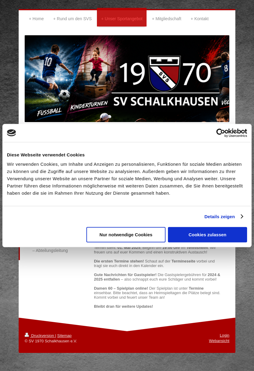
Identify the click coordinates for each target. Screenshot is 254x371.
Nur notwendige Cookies (126, 234)
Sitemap (64, 335)
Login (224, 335)
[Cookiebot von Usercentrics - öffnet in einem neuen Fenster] (220, 132)
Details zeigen (219, 216)
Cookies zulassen (207, 234)
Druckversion (40, 335)
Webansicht (219, 340)
